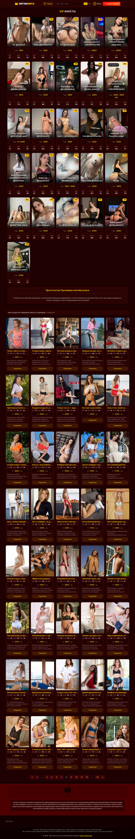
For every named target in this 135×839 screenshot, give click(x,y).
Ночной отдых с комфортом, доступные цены (27, 579)
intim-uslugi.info (14, 312)
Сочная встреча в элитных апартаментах (50, 749)
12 (87, 777)
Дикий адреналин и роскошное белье (99, 692)
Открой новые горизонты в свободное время (52, 351)
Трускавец (41, 312)
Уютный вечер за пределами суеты (23, 636)
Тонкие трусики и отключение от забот (99, 636)
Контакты (9, 821)
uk (89, 3)
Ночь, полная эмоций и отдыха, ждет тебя (26, 522)
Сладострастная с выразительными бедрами (77, 692)
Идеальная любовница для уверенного (49, 692)
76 (97, 777)
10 (76, 777)
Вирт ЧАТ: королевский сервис (71, 749)
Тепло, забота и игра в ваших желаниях (24, 351)
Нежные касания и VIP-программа (72, 636)
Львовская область (28, 312)
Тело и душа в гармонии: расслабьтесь (24, 749)
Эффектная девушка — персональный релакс (52, 579)
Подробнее (17, 368)
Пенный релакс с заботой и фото (46, 636)
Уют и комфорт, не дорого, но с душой (49, 522)
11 (81, 777)
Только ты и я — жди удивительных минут (76, 408)
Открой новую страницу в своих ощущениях (27, 465)
